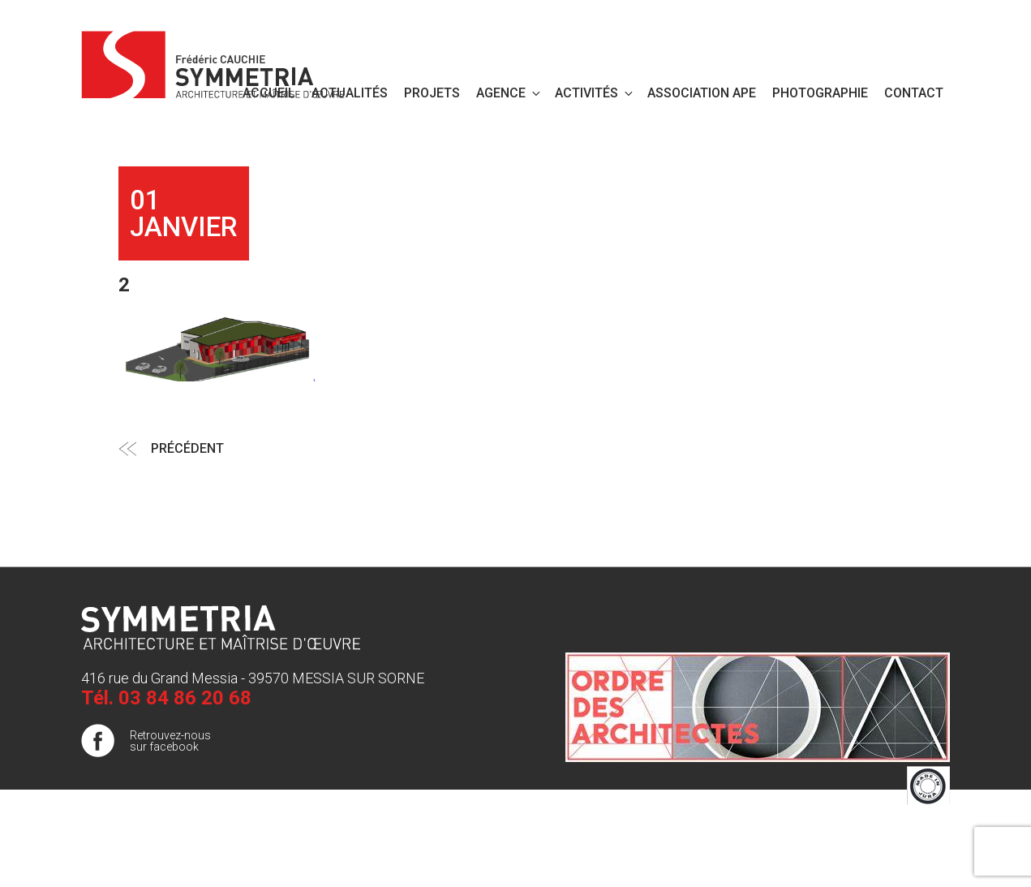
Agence (509, 93)
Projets (432, 93)
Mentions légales (906, 829)
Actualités (349, 93)
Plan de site (920, 845)
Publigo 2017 (916, 861)
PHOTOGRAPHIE (820, 93)
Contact (913, 93)
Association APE (701, 93)
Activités (595, 93)
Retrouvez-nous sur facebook (170, 741)
